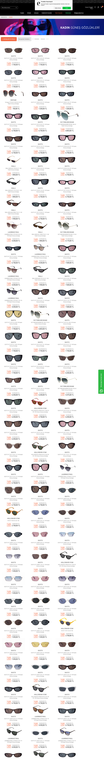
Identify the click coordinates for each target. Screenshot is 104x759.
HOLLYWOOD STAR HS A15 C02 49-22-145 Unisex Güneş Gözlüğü (91, 373)
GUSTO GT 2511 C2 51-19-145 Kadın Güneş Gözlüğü (13, 397)
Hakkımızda (30, 727)
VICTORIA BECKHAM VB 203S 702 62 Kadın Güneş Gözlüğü (91, 324)
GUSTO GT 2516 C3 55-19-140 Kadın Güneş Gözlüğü (13, 252)
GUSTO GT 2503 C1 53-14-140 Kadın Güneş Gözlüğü (13, 615)
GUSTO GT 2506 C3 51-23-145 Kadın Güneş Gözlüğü (39, 518)
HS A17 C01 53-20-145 (13, 541)
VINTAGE (65, 80)
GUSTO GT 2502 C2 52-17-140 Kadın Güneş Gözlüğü (13, 639)
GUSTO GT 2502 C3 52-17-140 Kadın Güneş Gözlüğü (65, 615)
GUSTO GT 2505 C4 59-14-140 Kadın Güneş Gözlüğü (39, 542)
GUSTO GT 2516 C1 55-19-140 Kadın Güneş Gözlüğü (91, 252)
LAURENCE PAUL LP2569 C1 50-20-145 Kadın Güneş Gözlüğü (91, 397)
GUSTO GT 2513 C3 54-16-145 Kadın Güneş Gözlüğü (13, 324)
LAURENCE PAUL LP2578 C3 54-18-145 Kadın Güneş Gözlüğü (13, 228)
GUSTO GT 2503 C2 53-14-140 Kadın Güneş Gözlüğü (65, 591)
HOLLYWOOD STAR (39, 346)
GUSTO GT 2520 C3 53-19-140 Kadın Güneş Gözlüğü (39, 83)
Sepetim (47, 737)
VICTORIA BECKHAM (91, 104)
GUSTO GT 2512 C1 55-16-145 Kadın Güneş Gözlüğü (13, 373)
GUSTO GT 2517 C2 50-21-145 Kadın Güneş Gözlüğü (91, 179)
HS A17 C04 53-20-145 (91, 421)
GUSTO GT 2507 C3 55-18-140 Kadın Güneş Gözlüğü (65, 494)
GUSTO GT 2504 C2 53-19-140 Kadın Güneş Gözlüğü (65, 566)
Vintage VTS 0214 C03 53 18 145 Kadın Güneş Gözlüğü (65, 83)
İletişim (29, 730)
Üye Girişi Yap (48, 730)
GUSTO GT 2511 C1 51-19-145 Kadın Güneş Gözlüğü (39, 397)
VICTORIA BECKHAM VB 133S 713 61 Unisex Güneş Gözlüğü (39, 276)
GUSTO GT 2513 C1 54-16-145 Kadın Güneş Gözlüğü (65, 324)
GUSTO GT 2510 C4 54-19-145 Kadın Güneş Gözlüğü (65, 397)
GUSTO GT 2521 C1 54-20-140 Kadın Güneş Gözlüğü (91, 58)
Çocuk (11, 737)
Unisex (36, 13)
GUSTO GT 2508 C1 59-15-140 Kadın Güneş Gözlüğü (65, 470)
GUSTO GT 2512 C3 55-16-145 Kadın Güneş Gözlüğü (65, 349)
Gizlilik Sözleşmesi (32, 735)
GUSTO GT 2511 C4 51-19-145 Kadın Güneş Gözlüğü (39, 373)
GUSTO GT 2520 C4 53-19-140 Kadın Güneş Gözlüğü (13, 83)
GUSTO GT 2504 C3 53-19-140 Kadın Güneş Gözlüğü (39, 566)
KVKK (28, 732)
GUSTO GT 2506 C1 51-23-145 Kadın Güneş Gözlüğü (91, 518)
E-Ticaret (47, 757)
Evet (67, 8)
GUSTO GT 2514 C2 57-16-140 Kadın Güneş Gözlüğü (39, 300)
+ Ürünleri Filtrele (8, 39)
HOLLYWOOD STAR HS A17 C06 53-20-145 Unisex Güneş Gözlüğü (39, 349)
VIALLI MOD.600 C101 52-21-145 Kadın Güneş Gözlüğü (91, 228)
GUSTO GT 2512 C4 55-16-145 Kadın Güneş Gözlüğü (13, 349)
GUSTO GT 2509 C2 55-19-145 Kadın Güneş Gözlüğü (39, 445)
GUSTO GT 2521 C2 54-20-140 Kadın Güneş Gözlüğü (65, 58)
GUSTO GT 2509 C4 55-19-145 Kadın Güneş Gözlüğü (65, 421)
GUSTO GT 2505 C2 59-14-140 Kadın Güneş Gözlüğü (91, 542)
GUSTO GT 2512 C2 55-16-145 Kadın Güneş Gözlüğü (91, 349)
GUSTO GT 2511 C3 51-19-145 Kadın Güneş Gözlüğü (65, 373)
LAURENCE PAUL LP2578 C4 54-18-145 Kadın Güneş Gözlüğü (13, 203)
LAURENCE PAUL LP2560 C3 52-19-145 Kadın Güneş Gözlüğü (91, 591)
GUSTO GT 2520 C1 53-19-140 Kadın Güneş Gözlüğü (13, 107)
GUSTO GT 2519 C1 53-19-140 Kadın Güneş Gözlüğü (39, 131)
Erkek (29, 13)
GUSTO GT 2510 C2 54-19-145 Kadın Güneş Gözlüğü (39, 421)
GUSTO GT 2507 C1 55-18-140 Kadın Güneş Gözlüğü (91, 494)
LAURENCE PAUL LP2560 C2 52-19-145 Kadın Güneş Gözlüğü (39, 615)
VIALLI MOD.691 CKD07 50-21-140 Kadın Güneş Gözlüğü (39, 203)
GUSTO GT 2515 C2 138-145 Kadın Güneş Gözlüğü (65, 276)
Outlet (11, 740)
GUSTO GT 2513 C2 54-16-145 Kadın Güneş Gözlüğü (39, 324)
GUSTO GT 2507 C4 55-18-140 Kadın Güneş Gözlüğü (39, 494)
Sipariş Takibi (48, 732)
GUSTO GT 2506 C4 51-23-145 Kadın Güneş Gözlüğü (13, 518)
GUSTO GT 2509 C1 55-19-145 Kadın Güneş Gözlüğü (65, 445)
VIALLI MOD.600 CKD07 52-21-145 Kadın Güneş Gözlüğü (39, 179)
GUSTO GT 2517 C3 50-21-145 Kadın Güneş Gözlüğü (65, 179)
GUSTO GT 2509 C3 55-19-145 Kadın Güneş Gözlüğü (13, 445)
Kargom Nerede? (49, 735)
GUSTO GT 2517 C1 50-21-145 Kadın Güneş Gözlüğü (91, 203)
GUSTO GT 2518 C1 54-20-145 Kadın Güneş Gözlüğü (91, 155)
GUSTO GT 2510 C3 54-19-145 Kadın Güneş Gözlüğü (13, 421)
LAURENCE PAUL (13, 201)
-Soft (43, 757)
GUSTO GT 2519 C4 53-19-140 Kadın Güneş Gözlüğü (39, 107)
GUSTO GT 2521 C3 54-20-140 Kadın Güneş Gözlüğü (39, 58)
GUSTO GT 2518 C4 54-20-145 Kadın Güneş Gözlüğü (65, 131)
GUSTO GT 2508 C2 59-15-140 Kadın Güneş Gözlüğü (39, 470)
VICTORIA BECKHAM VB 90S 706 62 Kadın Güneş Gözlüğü (91, 107)
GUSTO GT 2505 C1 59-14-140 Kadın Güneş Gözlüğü (13, 566)
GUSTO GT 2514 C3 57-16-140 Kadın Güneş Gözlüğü (13, 300)
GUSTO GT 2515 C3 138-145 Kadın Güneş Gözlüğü (13, 276)
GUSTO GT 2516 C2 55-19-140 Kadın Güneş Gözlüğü (65, 252)
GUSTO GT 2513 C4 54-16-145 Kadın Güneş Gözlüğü (91, 300)
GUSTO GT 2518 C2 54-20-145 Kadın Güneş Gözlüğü (39, 155)
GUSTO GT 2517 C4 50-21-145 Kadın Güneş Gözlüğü (13, 179)
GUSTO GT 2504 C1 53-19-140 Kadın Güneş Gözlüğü (91, 566)
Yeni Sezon (58, 13)
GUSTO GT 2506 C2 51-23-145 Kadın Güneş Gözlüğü (65, 518)
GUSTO (13, 56)
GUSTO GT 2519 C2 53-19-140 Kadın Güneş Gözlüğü (13, 131)
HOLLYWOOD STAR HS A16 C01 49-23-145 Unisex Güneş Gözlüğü (13, 591)
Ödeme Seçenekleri (32, 737)
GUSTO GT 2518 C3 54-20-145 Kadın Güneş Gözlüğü (13, 155)
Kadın (22, 13)
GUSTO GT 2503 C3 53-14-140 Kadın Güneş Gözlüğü (39, 591)
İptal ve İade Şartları (32, 740)
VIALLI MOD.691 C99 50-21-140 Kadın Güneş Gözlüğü (91, 131)
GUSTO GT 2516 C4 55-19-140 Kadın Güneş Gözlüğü (39, 228)
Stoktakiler (35, 39)
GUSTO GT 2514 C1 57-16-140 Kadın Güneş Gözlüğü (65, 300)
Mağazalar (13, 742)
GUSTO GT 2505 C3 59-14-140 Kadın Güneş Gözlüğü (65, 542)
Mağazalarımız (79, 13)
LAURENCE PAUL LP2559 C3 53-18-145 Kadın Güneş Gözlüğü (39, 639)
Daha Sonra (58, 8)
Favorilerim (47, 740)
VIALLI (91, 128)
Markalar (68, 13)
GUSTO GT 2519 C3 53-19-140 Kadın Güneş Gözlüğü (65, 107)
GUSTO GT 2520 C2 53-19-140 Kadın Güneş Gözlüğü (91, 83)
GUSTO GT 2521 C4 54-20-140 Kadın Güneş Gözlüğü (13, 58)
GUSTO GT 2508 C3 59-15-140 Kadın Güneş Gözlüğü (13, 470)
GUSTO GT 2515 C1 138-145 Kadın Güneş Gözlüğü (91, 276)
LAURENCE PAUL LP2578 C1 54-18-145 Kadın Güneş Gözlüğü (39, 252)
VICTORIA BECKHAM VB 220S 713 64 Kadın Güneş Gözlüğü (65, 203)
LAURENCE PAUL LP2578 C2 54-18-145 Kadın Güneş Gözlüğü (65, 228)
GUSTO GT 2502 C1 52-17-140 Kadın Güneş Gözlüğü (65, 639)
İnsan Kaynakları (31, 742)
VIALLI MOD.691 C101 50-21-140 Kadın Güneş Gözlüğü (65, 155)
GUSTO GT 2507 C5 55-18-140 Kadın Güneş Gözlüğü (13, 494)
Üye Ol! (46, 727)
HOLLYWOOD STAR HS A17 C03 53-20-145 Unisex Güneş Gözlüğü (91, 470)
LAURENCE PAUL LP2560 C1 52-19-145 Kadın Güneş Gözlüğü (91, 615)
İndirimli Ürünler (47, 13)
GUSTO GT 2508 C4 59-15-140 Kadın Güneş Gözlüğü (91, 445)
